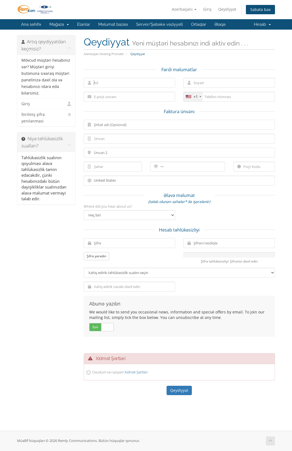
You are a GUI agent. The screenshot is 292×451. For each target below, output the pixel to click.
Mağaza (59, 24)
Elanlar (83, 24)
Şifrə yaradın (96, 256)
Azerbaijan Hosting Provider (104, 54)
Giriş (207, 9)
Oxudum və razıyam (120, 372)
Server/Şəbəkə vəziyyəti (159, 24)
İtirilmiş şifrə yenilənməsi (46, 117)
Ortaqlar (198, 24)
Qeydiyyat (227, 9)
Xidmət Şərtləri (136, 372)
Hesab (262, 24)
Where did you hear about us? (108, 206)
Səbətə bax (260, 9)
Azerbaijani (184, 9)
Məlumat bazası (113, 24)
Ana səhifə (31, 24)
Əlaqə (220, 24)
